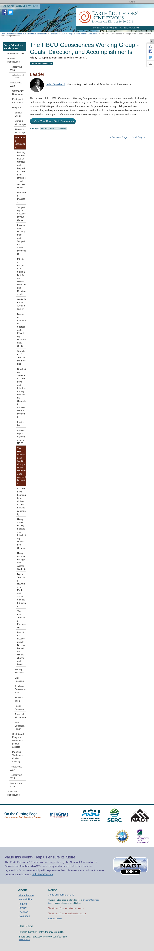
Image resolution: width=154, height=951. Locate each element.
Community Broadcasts (18, 92)
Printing (22, 903)
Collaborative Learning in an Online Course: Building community (21, 501)
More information (55, 918)
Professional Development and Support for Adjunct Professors (21, 239)
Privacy (22, 907)
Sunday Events (18, 114)
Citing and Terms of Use (61, 894)
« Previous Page (119, 137)
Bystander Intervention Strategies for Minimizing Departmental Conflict (21, 330)
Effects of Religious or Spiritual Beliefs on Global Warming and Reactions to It (21, 277)
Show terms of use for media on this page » (67, 913)
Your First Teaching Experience (21, 619)
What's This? (24, 940)
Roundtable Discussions (87, 34)
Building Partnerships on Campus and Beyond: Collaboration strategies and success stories (21, 170)
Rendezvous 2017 (16, 768)
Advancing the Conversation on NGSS (21, 437)
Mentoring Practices (21, 197)
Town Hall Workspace (20, 716)
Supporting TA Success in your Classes (21, 213)
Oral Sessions (19, 679)
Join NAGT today (42, 874)
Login (132, 2)
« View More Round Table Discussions (53, 121)
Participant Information (17, 101)
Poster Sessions (19, 707)
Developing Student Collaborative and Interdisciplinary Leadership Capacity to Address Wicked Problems (21, 393)
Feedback (23, 912)
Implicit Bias (20, 424)
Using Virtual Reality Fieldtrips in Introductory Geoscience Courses (21, 533)
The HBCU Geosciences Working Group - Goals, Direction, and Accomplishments (21, 466)
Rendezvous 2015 (16, 785)
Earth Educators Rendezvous (13, 34)
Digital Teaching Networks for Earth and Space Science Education (21, 590)
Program (71, 34)
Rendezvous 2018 (57, 34)
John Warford (55, 84)
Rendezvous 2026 (16, 53)
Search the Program (127, 27)
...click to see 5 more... (18, 76)
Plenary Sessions (19, 671)
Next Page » (138, 137)
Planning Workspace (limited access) (17, 757)
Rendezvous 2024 (16, 68)
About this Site (26, 895)
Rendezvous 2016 (16, 776)
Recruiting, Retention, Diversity (53, 128)
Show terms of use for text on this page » (65, 908)
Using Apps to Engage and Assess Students (21, 561)
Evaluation (24, 916)
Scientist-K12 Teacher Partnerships (21, 357)
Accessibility (25, 899)
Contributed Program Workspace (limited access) (18, 740)
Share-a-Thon (19, 699)
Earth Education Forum (20, 725)
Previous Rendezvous (37, 34)
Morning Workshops (20, 122)
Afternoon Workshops (20, 131)
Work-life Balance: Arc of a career (21, 304)
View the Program (101, 27)
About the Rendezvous (13, 793)
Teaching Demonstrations (20, 689)
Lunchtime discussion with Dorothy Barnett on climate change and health (21, 648)
